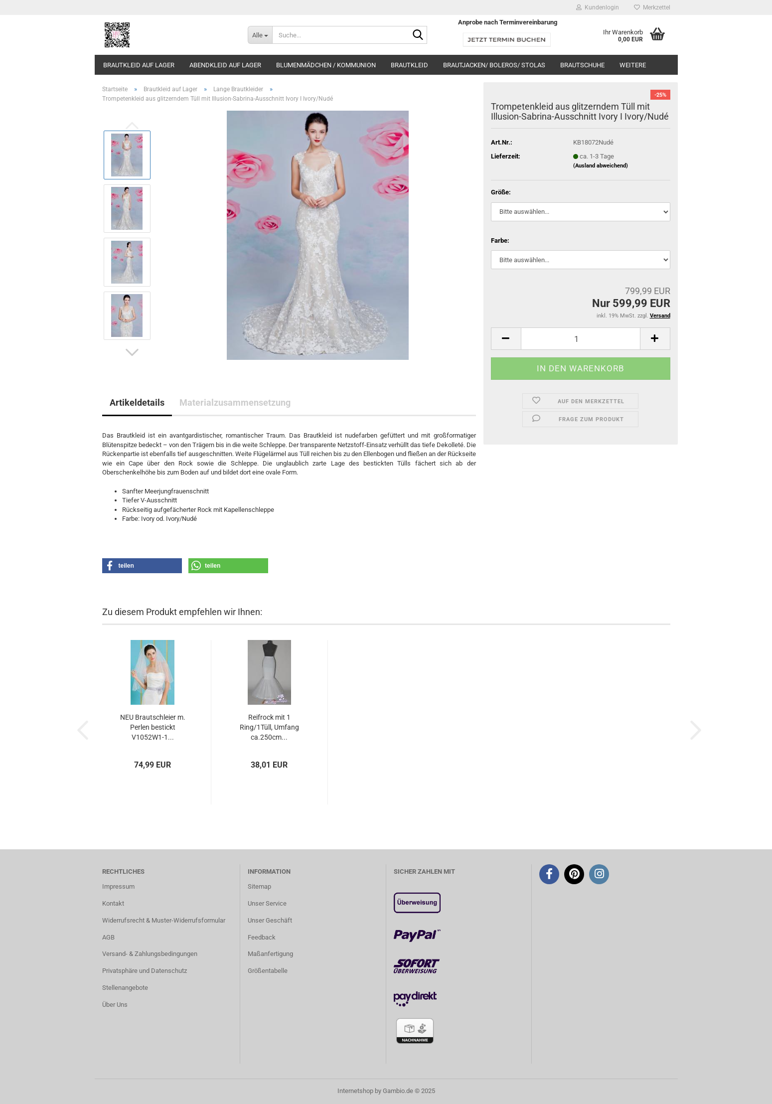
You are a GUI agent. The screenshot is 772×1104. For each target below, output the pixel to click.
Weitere (632, 65)
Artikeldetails (137, 402)
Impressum (118, 886)
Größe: (501, 192)
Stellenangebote (125, 987)
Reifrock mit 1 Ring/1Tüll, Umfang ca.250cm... (269, 727)
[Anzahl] (580, 338)
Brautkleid (409, 65)
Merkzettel (652, 7)
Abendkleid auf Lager (225, 65)
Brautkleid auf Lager (138, 65)
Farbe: (500, 240)
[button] (132, 352)
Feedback (262, 937)
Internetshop (355, 1091)
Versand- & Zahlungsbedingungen (149, 953)
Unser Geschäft (270, 920)
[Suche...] (260, 35)
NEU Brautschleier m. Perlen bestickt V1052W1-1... (152, 727)
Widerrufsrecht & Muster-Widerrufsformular (163, 920)
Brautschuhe (582, 65)
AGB (108, 937)
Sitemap (259, 886)
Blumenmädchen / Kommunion (326, 65)
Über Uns (115, 1004)
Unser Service (267, 903)
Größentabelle (268, 970)
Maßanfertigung (270, 953)
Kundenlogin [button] (597, 7)
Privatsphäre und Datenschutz (144, 970)
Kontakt (113, 903)
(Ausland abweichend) (600, 165)
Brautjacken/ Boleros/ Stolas (494, 65)
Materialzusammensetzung (235, 402)
